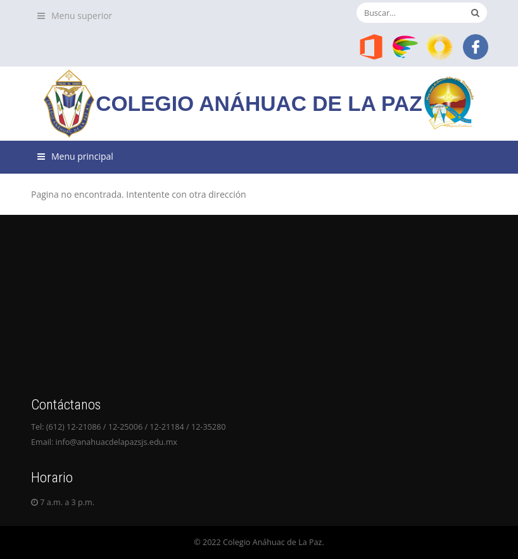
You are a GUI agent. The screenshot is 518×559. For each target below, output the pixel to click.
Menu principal (82, 156)
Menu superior (81, 16)
